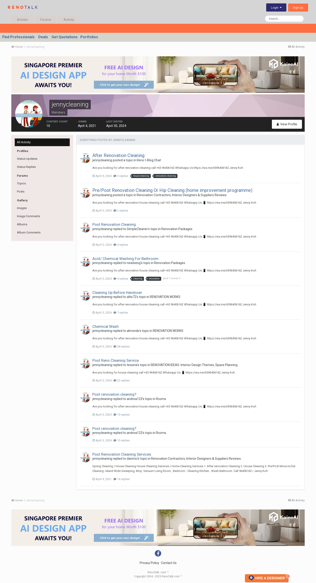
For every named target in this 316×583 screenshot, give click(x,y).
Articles (22, 19)
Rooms (161, 399)
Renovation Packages (176, 229)
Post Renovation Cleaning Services (121, 454)
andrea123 (134, 399)
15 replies (121, 414)
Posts (20, 191)
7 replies (120, 312)
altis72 (131, 297)
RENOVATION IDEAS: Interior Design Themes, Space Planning (194, 365)
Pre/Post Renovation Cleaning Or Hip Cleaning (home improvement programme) (172, 190)
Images (22, 208)
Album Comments (29, 232)
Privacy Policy (149, 563)
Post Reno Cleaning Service (115, 360)
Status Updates (27, 158)
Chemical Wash (105, 326)
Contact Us (169, 563)
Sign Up (298, 7)
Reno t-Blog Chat (149, 160)
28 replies (121, 346)
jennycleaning (102, 160)
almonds (133, 331)
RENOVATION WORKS (165, 297)
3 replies (120, 176)
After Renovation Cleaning (118, 155)
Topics (21, 183)
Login (276, 7)
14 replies (121, 479)
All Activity (24, 142)
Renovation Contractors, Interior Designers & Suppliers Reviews (182, 195)
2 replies (120, 210)
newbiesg (134, 263)
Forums (45, 19)
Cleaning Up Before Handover (117, 292)
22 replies (121, 380)
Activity (69, 19)
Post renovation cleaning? (114, 394)
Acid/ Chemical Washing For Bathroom (125, 258)
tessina (132, 365)
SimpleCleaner (137, 229)
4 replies (120, 244)
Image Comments (28, 216)
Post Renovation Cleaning (114, 224)
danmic (132, 458)
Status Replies (26, 167)
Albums (22, 224)
